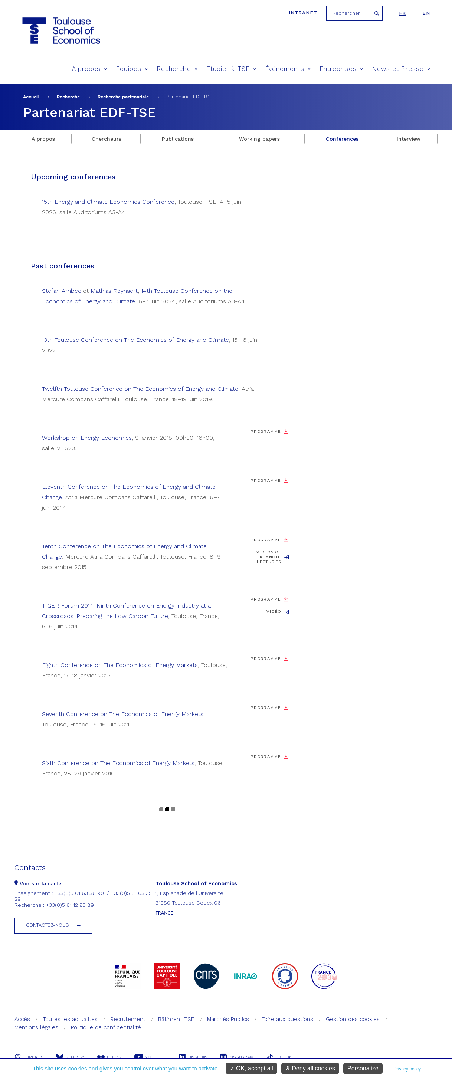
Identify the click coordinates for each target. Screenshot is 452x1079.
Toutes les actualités (70, 1019)
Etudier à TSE (231, 68)
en (426, 13)
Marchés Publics (228, 1019)
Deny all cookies (310, 1068)
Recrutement (127, 1019)
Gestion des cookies (353, 1019)
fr (402, 13)
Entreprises (341, 68)
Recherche (177, 68)
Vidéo (273, 611)
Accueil (31, 96)
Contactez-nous (47, 925)
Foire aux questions (287, 1019)
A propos (89, 68)
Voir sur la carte (37, 883)
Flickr (109, 1057)
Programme (265, 431)
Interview (408, 139)
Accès (22, 1019)
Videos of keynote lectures (268, 557)
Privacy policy (407, 1069)
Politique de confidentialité (106, 1027)
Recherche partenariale (123, 96)
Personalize (363, 1068)
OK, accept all (251, 1068)
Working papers (259, 139)
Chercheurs (106, 139)
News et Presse (401, 68)
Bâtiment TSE (176, 1019)
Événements (288, 68)
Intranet (303, 13)
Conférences (342, 139)
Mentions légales (36, 1027)
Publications (178, 139)
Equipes (132, 68)
